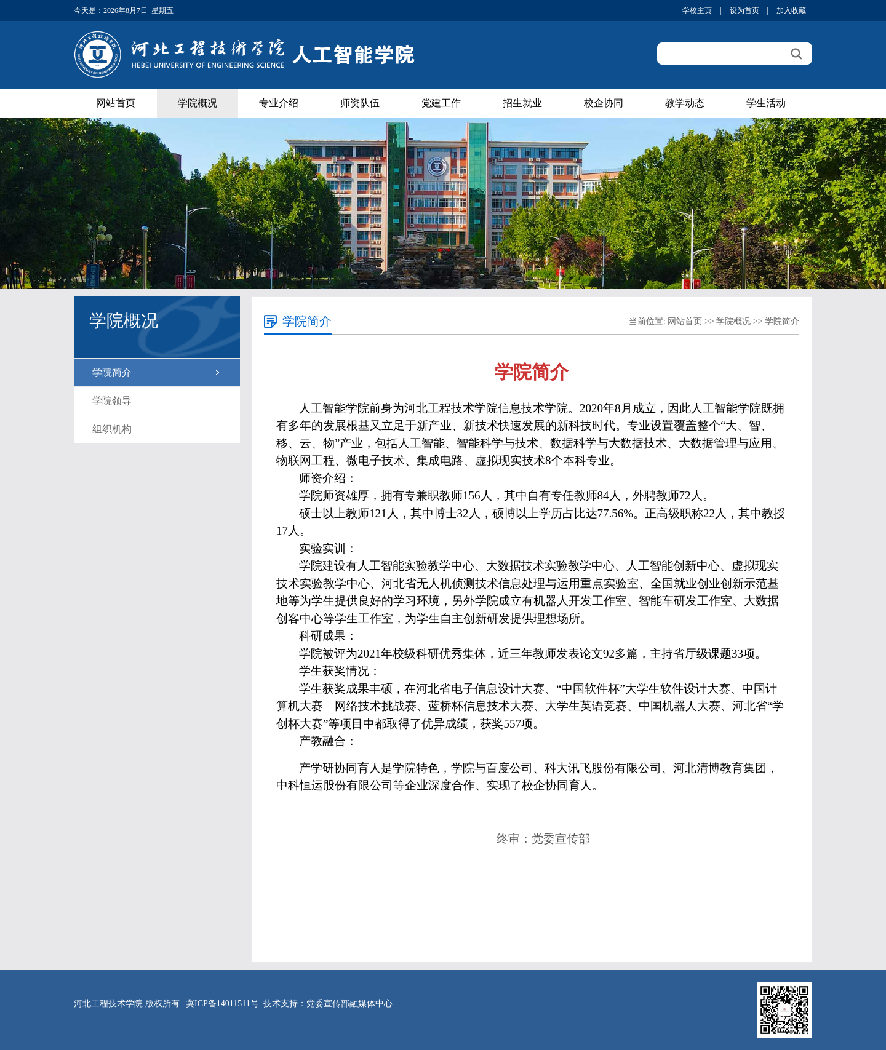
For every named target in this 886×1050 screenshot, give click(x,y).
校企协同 (603, 103)
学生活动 (766, 103)
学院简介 (112, 372)
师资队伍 (360, 103)
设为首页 (744, 10)
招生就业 (522, 103)
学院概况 (197, 103)
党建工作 (441, 103)
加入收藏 (791, 10)
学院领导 (112, 401)
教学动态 (684, 103)
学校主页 (697, 10)
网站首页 (115, 103)
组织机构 (112, 429)
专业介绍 (278, 103)
